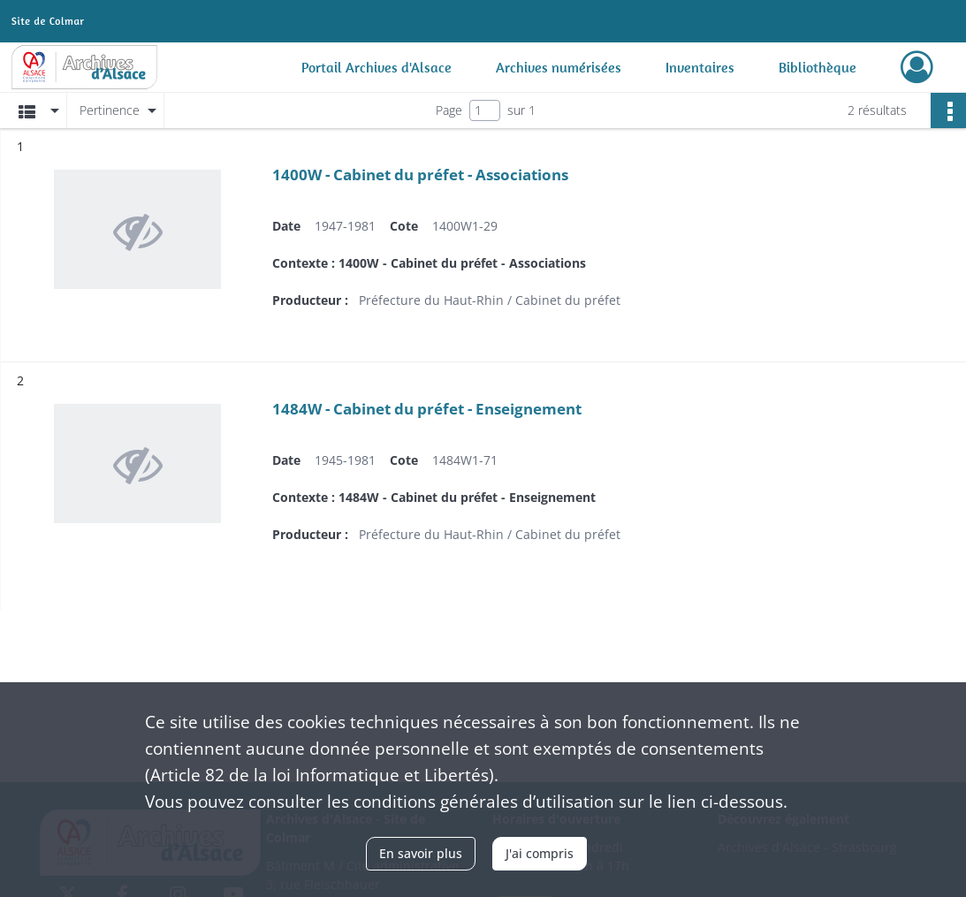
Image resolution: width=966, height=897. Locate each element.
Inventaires (700, 67)
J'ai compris (540, 853)
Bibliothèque (817, 67)
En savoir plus (420, 853)
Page (449, 110)
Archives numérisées (558, 67)
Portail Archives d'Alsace (376, 67)
